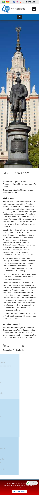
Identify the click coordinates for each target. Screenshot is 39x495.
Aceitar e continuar (19, 491)
